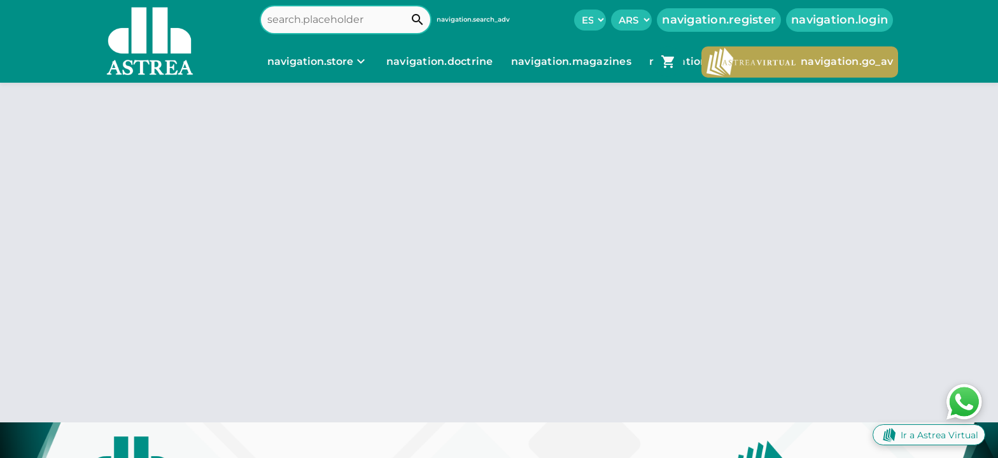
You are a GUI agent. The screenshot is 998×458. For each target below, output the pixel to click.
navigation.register (719, 20)
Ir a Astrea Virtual (929, 434)
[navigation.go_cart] (668, 61)
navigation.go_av (799, 62)
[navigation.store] (318, 61)
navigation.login (839, 20)
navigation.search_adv (473, 19)
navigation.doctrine (440, 61)
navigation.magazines (572, 61)
